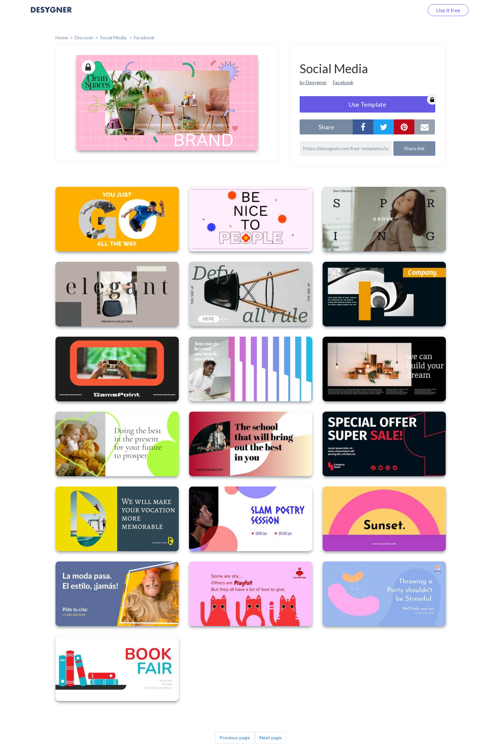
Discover (84, 37)
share (326, 127)
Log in (407, 10)
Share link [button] (414, 148)
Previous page (235, 737)
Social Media (113, 37)
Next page (271, 737)
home (61, 37)
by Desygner (313, 82)
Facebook (144, 37)
